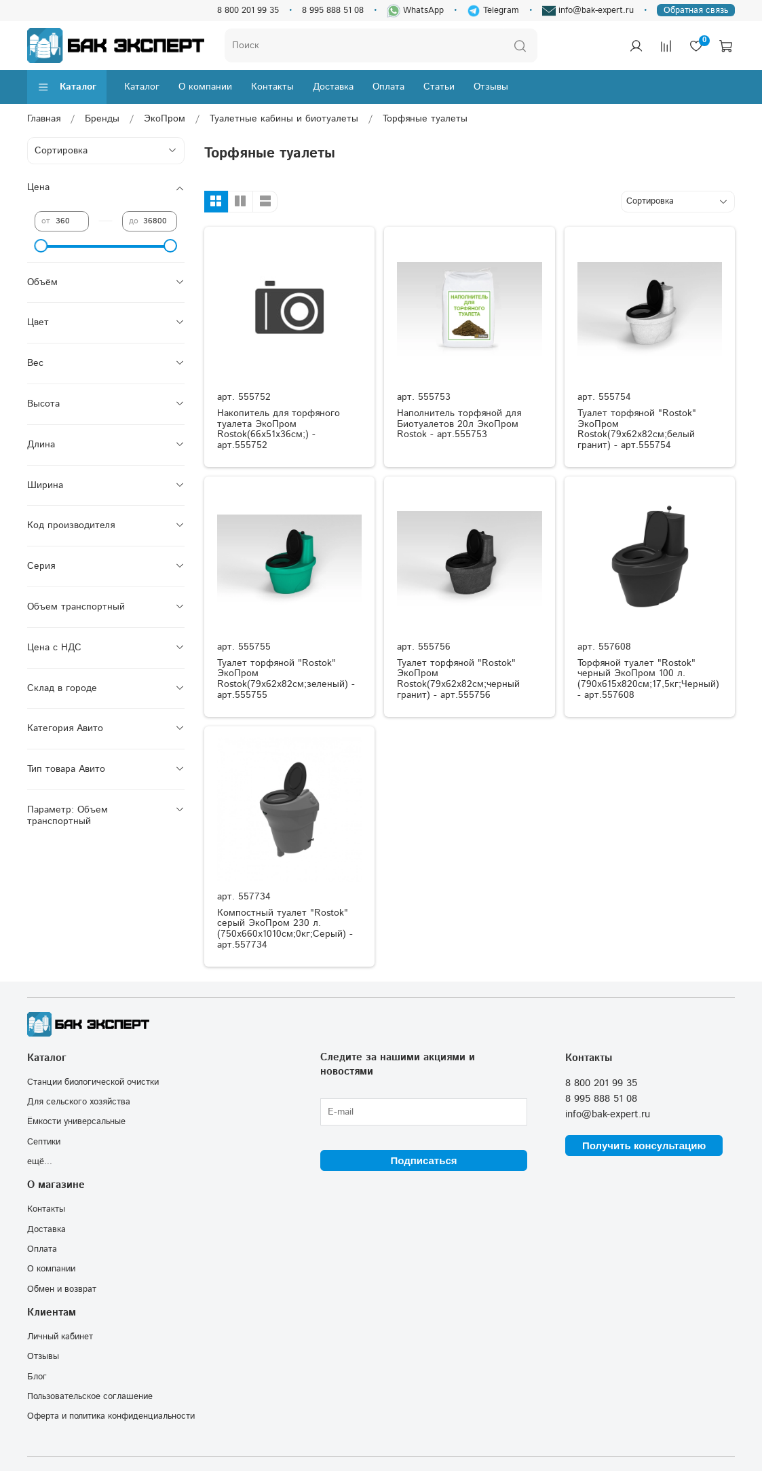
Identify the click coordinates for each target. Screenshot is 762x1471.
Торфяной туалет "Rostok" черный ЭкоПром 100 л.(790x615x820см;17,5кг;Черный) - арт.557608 (648, 679)
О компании (205, 87)
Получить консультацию (644, 1145)
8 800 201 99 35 (248, 10)
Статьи (439, 87)
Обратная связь (696, 10)
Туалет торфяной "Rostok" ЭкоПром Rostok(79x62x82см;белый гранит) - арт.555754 (636, 429)
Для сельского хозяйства (78, 1102)
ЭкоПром (164, 119)
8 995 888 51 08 (333, 10)
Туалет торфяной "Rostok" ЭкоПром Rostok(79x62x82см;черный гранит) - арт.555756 (458, 679)
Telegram (493, 10)
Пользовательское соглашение (90, 1396)
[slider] (41, 246)
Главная (43, 119)
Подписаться (423, 1160)
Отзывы (491, 87)
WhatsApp (415, 11)
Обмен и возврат (61, 1289)
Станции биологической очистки (93, 1082)
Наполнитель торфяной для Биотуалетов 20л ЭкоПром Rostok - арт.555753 (459, 424)
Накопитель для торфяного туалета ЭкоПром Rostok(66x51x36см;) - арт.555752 (278, 429)
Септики (43, 1142)
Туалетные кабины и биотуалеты (284, 119)
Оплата (388, 87)
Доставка (333, 87)
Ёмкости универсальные (76, 1121)
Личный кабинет (60, 1336)
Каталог (66, 87)
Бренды (102, 119)
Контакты (272, 87)
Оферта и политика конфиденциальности (111, 1416)
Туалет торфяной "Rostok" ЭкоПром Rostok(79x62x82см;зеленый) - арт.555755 (286, 679)
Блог (37, 1377)
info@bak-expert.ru (588, 11)
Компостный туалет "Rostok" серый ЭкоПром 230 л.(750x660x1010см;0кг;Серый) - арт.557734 (285, 929)
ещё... (39, 1161)
